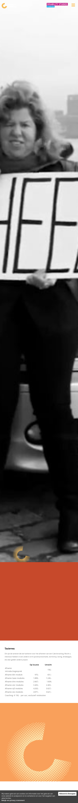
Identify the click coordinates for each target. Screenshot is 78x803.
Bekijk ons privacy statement (13, 800)
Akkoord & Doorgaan (67, 794)
